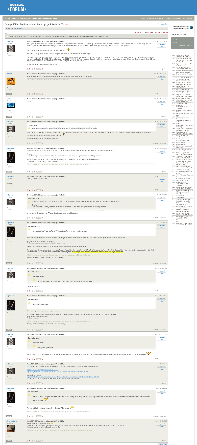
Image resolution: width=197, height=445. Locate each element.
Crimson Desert (180, 197)
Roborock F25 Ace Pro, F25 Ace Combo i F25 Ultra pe (184, 224)
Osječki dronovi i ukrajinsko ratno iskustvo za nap (184, 129)
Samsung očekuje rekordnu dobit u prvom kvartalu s (184, 191)
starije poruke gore (162, 32)
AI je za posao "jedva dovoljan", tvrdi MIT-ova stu (184, 213)
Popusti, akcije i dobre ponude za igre (182, 163)
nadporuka (163, 94)
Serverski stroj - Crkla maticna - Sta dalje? (182, 92)
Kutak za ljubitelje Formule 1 (184, 74)
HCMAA (10, 74)
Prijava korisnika (179, 35)
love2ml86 (10, 176)
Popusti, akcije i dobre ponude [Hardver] (182, 136)
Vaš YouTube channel (182, 89)
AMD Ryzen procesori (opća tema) (184, 114)
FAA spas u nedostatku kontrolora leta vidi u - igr (183, 67)
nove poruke (176, 18)
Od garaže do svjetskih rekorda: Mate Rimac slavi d (184, 95)
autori (183, 18)
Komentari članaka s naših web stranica (47, 18)
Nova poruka (162, 24)
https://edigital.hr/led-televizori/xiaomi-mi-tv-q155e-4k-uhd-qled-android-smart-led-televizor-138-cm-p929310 (63, 377)
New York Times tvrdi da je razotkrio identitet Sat (184, 139)
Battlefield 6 (179, 62)
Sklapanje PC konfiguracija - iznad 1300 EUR (184, 217)
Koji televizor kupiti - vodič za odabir (184, 64)
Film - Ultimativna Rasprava (184, 175)
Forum (14, 18)
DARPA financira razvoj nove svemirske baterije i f (184, 167)
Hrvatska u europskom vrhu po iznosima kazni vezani (184, 177)
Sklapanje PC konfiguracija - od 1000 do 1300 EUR (184, 187)
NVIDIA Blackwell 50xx (183, 98)
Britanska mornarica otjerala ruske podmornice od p (184, 71)
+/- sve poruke (139, 32)
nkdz (8, 99)
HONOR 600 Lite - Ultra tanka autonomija (183, 86)
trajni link (163, 69)
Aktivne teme (177, 52)
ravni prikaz (149, 32)
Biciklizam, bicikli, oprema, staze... (184, 110)
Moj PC (9, 94)
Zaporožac (10, 148)
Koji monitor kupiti (181, 103)
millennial (10, 41)
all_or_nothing (12, 421)
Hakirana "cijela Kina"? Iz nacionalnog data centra (183, 83)
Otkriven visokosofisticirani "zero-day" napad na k (184, 203)
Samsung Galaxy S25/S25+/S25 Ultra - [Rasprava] (182, 183)
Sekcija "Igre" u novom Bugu (183, 220)
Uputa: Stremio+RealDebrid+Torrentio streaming (184, 125)
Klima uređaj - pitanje (182, 180)
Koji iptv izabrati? (181, 142)
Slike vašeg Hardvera (182, 117)
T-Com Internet (180, 194)
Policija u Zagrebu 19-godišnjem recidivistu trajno (184, 153)
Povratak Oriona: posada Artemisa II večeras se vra (184, 150)
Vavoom (29, 366)
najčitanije (168, 18)
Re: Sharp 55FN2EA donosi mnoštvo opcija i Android (46, 74)
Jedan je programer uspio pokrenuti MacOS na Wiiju (184, 59)
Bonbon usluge (180, 144)
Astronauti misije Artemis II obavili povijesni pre (184, 100)
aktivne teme (159, 18)
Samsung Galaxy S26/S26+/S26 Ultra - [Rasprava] (182, 107)
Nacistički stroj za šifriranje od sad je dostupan (184, 207)
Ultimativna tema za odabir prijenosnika (184, 146)
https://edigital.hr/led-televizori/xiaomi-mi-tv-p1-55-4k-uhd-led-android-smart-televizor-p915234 (58, 372)
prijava (143, 18)
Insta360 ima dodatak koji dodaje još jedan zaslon (183, 200)
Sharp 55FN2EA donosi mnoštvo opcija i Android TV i (88, 36)
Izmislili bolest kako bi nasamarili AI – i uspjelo (183, 55)
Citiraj (161, 46)
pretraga (189, 18)
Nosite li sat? (180, 195)
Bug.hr (7, 18)
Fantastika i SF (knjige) (183, 169)
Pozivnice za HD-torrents (183, 77)
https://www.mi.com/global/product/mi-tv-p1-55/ (42, 370)
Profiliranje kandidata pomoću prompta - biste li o (184, 210)
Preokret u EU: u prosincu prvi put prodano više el (184, 156)
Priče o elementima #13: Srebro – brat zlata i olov (183, 80)
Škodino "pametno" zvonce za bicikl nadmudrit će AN (184, 160)
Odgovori (161, 44)
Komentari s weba (24, 18)
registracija (150, 18)
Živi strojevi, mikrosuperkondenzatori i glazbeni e (183, 120)
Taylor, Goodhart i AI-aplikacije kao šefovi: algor (184, 132)
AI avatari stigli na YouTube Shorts (184, 172)
